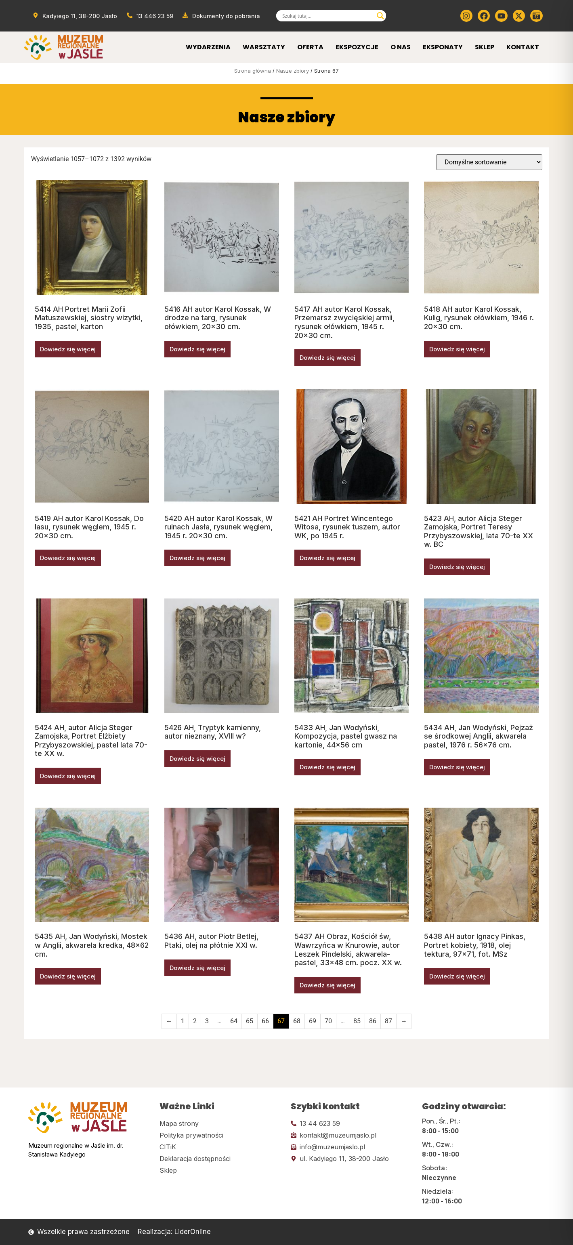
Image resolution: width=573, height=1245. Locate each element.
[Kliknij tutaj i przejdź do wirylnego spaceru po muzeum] (536, 16)
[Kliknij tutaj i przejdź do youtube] (501, 16)
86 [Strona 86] (372, 1021)
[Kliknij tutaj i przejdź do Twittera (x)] (519, 16)
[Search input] (327, 15)
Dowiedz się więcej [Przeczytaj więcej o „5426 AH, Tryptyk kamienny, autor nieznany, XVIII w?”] (197, 758)
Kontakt (522, 47)
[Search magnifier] (380, 15)
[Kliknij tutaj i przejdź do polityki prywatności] (221, 1135)
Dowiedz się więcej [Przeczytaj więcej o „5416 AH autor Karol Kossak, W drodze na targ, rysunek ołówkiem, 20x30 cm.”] (197, 349)
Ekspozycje (357, 47)
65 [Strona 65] (249, 1021)
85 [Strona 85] (357, 1021)
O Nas (400, 47)
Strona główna (252, 70)
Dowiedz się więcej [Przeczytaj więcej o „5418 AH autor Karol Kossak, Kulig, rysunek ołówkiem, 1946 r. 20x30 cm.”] (457, 349)
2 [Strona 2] (195, 1021)
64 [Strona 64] (233, 1021)
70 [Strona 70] (328, 1021)
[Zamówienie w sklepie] (489, 162)
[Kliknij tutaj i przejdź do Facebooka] (484, 16)
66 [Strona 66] (265, 1021)
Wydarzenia (208, 47)
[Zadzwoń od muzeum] (149, 16)
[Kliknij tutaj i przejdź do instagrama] (466, 16)
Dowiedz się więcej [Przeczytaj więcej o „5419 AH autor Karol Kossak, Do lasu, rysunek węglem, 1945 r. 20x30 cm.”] (68, 558)
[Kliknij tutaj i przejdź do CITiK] (221, 1147)
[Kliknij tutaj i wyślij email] (352, 1135)
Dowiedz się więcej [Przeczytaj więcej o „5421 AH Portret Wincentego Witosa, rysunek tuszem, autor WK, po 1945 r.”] (327, 558)
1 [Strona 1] (183, 1021)
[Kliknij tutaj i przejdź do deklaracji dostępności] (221, 1158)
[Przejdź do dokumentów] (221, 16)
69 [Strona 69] (312, 1021)
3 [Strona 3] (207, 1021)
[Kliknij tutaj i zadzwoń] (352, 1123)
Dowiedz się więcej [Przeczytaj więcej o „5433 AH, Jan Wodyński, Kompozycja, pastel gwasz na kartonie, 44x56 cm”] (327, 767)
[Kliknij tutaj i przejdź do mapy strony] (221, 1123)
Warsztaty (264, 47)
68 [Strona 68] (296, 1021)
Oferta (310, 47)
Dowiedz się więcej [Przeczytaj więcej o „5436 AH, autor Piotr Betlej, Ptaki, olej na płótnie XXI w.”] (197, 968)
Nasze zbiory (292, 70)
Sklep (484, 47)
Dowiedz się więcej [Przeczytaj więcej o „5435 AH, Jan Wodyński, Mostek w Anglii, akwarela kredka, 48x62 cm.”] (68, 976)
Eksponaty (443, 47)
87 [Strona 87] (388, 1021)
